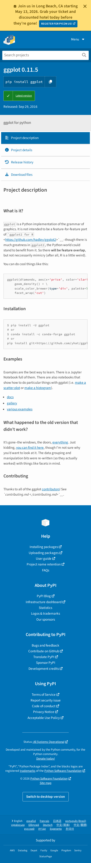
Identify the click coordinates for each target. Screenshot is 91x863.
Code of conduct (43, 706)
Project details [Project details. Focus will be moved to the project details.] (18, 150)
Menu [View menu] (78, 39)
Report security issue (46, 700)
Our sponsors (45, 619)
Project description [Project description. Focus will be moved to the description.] (22, 137)
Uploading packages (44, 552)
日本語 (57, 821)
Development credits (43, 668)
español (31, 821)
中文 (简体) (63, 825)
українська (18, 825)
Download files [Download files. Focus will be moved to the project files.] (18, 174)
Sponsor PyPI (45, 662)
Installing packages (44, 546)
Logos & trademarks (45, 613)
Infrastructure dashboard (44, 602)
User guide (43, 558)
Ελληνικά (33, 825)
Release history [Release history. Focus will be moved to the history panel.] (19, 162)
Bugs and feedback (45, 645)
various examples (19, 409)
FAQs (45, 570)
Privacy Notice (43, 711)
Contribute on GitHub (43, 651)
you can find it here (30, 447)
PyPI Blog (44, 596)
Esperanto (56, 829)
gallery (12, 403)
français (44, 821)
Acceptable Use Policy (44, 717)
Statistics (45, 607)
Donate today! (45, 758)
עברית (42, 829)
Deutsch (48, 825)
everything (60, 442)
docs (10, 397)
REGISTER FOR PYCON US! (56, 24)
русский (29, 829)
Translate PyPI (43, 656)
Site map (45, 783)
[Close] (85, 6)
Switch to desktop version (45, 796)
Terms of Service (44, 694)
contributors (51, 489)
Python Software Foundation (63, 771)
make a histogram (37, 387)
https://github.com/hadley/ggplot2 (30, 239)
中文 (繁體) (80, 825)
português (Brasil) (75, 821)
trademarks (27, 771)
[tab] (45, 138)
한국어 (70, 829)
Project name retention (44, 564)
